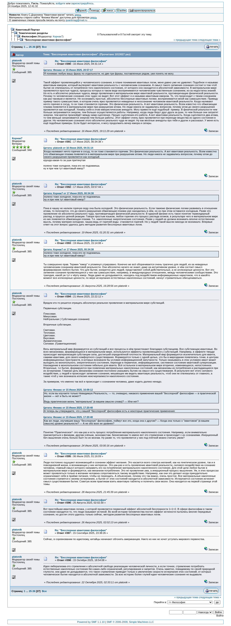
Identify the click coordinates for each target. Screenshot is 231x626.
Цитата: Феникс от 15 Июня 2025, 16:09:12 (68, 389)
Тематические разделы (33, 33)
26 (33, 46)
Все (44, 46)
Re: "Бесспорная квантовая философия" (81, 61)
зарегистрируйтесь (82, 3)
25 (30, 46)
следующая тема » (209, 39)
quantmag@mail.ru (76, 20)
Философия (29, 36)
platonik (17, 60)
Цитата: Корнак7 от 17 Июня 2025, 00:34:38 (68, 193)
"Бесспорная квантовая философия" (48, 39)
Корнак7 (57, 36)
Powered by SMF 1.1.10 (91, 622)
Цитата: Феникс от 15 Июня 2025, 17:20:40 (68, 407)
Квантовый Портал (28, 29)
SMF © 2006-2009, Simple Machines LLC (130, 622)
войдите (60, 3)
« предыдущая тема (185, 39)
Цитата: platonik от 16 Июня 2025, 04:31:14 (68, 147)
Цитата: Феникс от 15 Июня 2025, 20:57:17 (68, 70)
